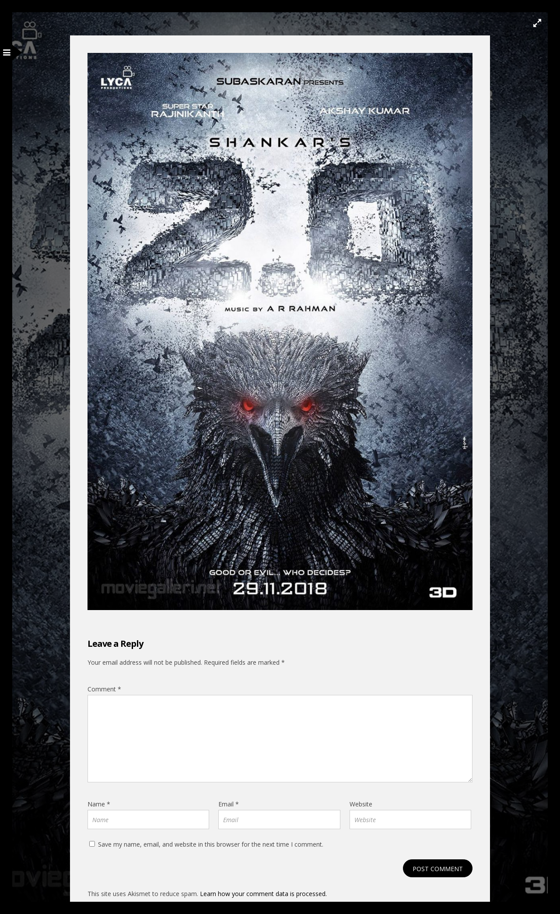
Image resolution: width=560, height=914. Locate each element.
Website (361, 804)
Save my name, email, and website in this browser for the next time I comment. (210, 844)
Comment (104, 689)
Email (228, 804)
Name (99, 804)
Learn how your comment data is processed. (263, 894)
